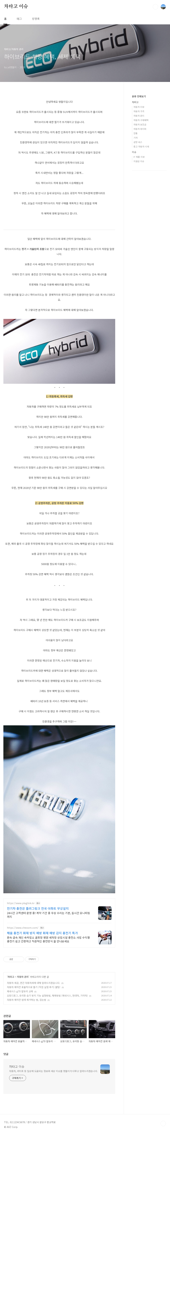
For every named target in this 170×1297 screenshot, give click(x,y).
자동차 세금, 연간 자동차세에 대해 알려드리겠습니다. (33, 1080)
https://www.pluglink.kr (21, 1000)
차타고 (11, 1074)
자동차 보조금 (139, 124)
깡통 (135, 133)
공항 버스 (137, 142)
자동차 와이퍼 (139, 129)
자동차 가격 (138, 111)
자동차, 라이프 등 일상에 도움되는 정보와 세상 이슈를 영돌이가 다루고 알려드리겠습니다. (53, 1168)
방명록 (36, 19)
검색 (155, 6)
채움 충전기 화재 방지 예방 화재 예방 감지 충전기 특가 (42, 1030)
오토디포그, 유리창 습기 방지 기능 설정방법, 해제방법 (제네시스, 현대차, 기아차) (47, 1093)
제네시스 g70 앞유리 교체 (20, 1088)
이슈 (134, 152)
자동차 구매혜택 (140, 120)
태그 (19, 19)
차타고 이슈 (16, 6)
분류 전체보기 (139, 96)
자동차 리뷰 (138, 107)
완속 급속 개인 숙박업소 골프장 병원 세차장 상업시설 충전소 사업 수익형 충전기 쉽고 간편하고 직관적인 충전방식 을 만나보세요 (48, 1036)
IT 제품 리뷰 (139, 156)
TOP (163, 1221)
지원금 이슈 (138, 161)
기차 (135, 137)
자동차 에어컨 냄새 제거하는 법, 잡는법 (26, 1097)
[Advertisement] (59, 514)
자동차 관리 (23, 1074)
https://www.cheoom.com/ (22, 1025)
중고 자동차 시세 (141, 146)
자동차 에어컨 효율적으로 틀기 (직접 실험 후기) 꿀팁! (33, 1084)
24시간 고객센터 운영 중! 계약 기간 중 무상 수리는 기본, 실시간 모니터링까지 (48, 1012)
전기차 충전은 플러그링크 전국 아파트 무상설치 (38, 1006)
